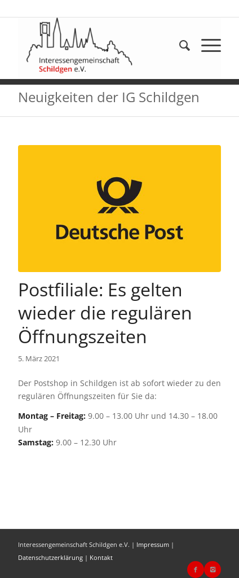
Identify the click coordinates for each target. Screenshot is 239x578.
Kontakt (101, 557)
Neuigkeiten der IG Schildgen (109, 96)
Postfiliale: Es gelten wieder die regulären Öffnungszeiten (105, 312)
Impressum (152, 544)
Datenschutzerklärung (50, 557)
